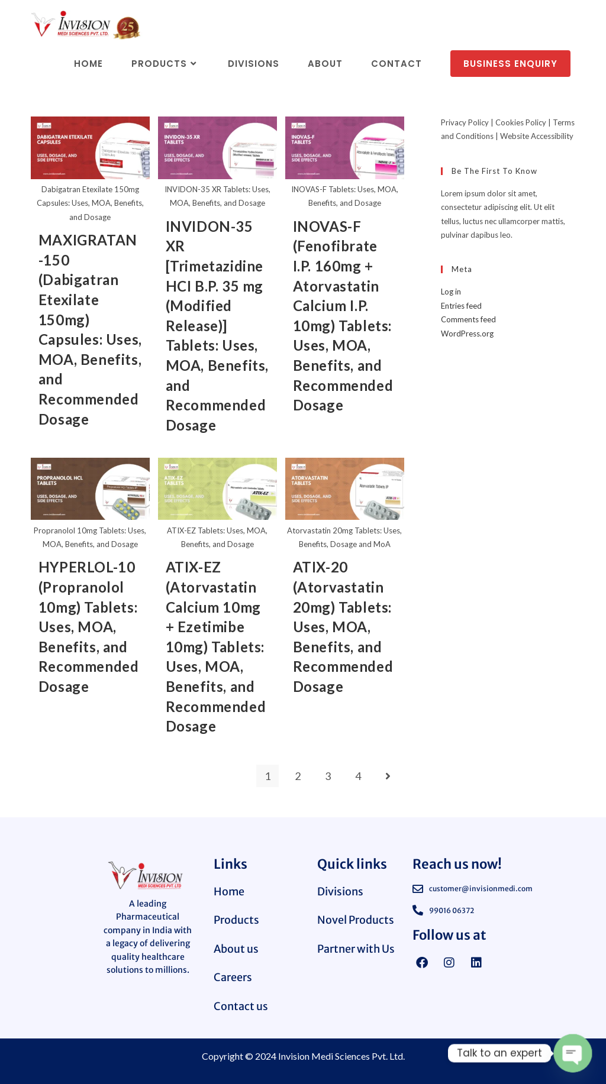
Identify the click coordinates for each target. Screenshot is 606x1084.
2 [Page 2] (298, 774)
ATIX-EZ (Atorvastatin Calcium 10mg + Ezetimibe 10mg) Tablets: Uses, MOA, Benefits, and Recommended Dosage (216, 646)
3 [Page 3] (328, 774)
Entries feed (461, 305)
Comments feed (468, 319)
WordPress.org (467, 333)
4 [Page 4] (358, 774)
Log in (451, 291)
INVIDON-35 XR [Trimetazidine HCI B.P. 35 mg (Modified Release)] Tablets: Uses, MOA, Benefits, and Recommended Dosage (217, 325)
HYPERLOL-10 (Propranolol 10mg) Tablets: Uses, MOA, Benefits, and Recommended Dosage (88, 626)
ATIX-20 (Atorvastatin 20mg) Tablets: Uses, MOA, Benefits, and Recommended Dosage (343, 626)
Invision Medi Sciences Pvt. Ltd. (341, 1054)
